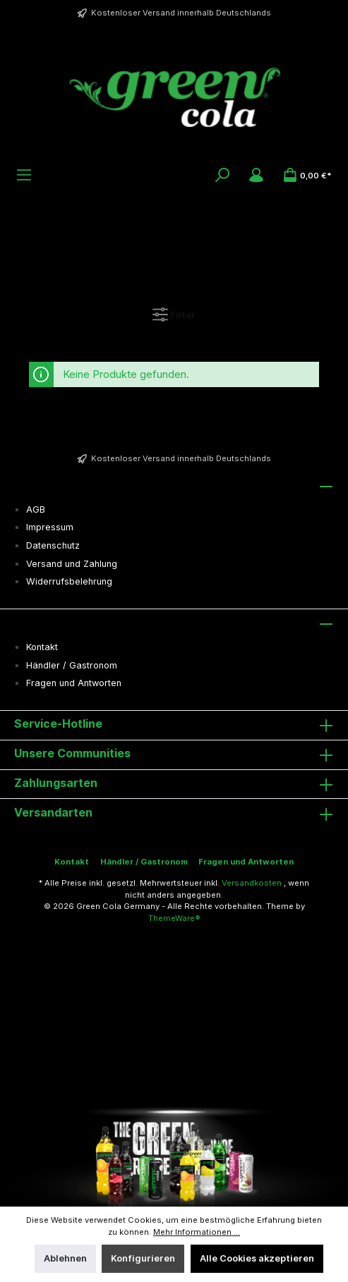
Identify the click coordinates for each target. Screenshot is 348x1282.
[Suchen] (222, 175)
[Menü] (24, 175)
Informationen (54, 622)
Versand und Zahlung (71, 563)
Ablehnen (65, 1258)
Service (35, 484)
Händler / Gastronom (71, 665)
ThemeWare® (174, 918)
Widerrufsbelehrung (69, 581)
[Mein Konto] (256, 175)
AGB (35, 509)
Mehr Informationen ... (196, 1232)
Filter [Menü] (174, 311)
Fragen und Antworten (73, 683)
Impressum (49, 527)
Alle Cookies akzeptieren (257, 1258)
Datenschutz (53, 545)
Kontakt (42, 647)
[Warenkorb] (307, 175)
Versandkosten (252, 883)
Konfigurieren (143, 1258)
